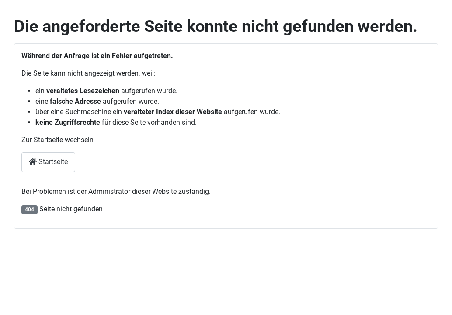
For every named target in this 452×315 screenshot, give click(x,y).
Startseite (48, 162)
